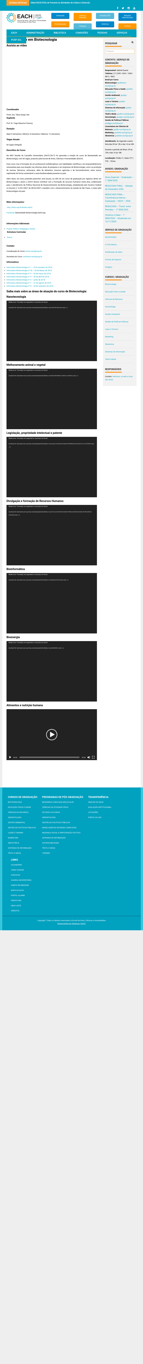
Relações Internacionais (127, 17)
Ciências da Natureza (114, 299)
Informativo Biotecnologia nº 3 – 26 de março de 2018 (28, 273)
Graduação (60, 16)
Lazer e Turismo (111, 329)
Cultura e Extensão (82, 17)
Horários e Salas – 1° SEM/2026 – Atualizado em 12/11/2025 (118, 218)
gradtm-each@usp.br (125, 114)
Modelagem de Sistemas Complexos (59, 828)
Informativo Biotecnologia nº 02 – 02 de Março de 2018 (29, 270)
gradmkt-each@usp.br (123, 133)
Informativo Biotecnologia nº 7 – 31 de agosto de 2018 (28, 283)
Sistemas (105, 24)
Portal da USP (94, 817)
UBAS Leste (16, 906)
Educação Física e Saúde (115, 292)
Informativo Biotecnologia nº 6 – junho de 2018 (25, 280)
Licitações (93, 812)
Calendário (16, 865)
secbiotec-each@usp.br (32, 257)
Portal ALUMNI (18, 895)
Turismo (46, 853)
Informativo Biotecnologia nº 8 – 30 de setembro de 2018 (29, 286)
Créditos (15, 911)
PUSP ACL (16, 40)
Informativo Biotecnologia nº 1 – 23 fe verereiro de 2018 (29, 267)
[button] (51, 734)
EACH (14, 32)
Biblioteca (60, 32)
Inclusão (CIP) (105, 16)
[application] (51, 331)
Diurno (9, 237)
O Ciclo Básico (111, 244)
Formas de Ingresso (113, 259)
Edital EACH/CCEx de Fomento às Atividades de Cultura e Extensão (60, 3)
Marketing (109, 337)
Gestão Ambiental (112, 314)
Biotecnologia (110, 284)
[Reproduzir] (10, 757)
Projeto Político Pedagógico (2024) (20, 229)
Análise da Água (95, 802)
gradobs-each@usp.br (124, 136)
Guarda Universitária (21, 880)
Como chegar (17, 870)
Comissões (81, 32)
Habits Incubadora (20, 885)
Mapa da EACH (17, 890)
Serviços (122, 32)
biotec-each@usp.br (34, 251)
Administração (35, 32)
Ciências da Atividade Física (55, 807)
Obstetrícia (109, 344)
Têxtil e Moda (110, 359)
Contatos (15, 875)
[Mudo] (88, 757)
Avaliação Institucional (99, 807)
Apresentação (110, 237)
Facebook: (10, 213)
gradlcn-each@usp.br (122, 129)
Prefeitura (16, 900)
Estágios (108, 267)
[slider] (50, 757)
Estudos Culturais (51, 812)
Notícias (127, 26)
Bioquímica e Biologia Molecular (58, 802)
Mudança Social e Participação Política (61, 833)
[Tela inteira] (93, 757)
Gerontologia (110, 307)
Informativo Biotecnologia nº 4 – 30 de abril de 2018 (27, 277)
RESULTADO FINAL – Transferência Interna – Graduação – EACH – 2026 (118, 197)
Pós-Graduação (60, 24)
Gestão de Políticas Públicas (116, 322)
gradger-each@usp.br (125, 117)
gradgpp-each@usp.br (114, 123)
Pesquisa (82, 26)
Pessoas (102, 32)
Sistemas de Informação (115, 352)
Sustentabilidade (50, 843)
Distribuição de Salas (113, 252)
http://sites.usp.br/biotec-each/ (19, 207)
